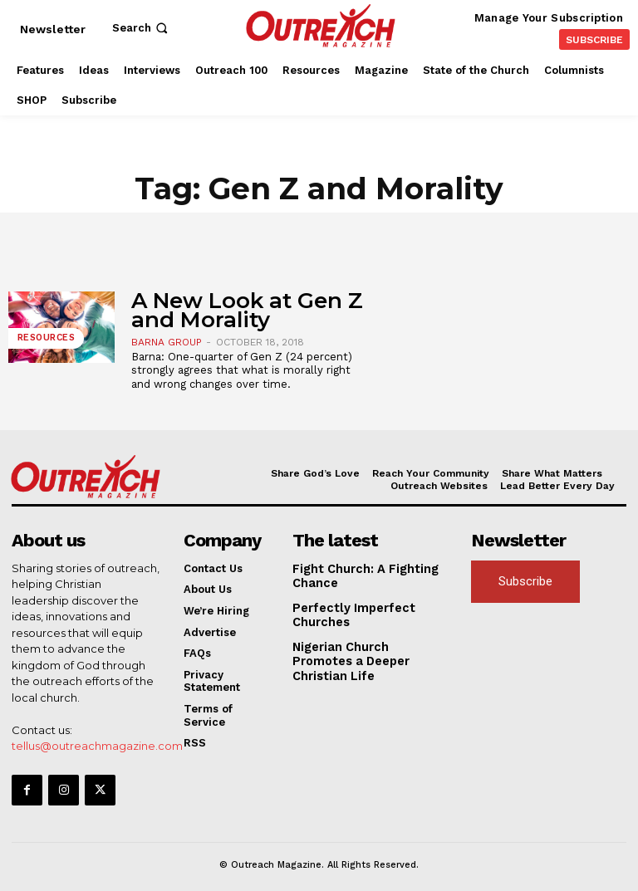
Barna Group (166, 342)
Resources (44, 340)
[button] (141, 28)
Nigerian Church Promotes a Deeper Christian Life (369, 647)
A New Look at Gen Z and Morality (247, 310)
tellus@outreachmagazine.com (97, 744)
